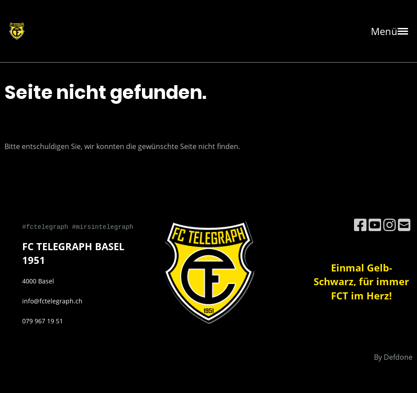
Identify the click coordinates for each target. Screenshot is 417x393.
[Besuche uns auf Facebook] (360, 224)
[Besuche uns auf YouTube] (375, 224)
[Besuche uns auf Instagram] (389, 224)
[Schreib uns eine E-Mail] (404, 224)
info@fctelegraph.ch (52, 301)
